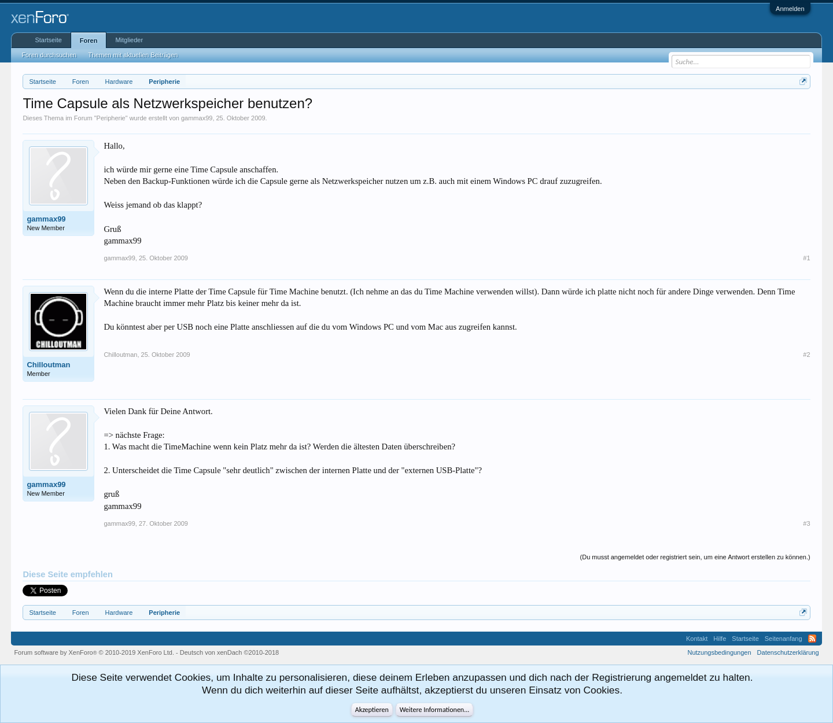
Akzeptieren (372, 710)
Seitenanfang (783, 638)
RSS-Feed (812, 639)
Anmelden (790, 8)
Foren (89, 40)
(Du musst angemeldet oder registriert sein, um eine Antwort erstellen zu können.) (695, 557)
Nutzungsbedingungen (719, 652)
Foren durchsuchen (48, 54)
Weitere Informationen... (435, 710)
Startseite (48, 39)
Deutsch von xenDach (229, 652)
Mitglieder (129, 39)
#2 (806, 354)
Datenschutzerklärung (788, 652)
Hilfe (719, 638)
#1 (806, 257)
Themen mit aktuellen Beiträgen (133, 54)
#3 (806, 523)
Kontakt (696, 638)
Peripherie (111, 118)
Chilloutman (48, 364)
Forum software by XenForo (94, 652)
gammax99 (196, 118)
